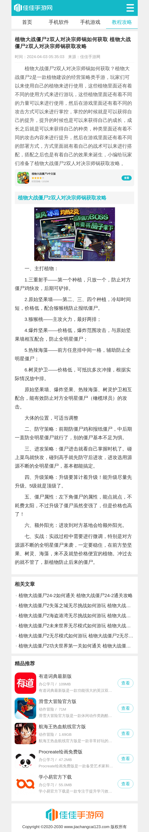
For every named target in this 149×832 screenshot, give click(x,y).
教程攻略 (122, 22)
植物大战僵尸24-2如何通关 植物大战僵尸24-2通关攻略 (76, 595)
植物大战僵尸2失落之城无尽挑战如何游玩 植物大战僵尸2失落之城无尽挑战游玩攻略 (77, 605)
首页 (27, 22)
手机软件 (59, 22)
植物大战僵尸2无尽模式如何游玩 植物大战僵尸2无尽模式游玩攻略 (77, 635)
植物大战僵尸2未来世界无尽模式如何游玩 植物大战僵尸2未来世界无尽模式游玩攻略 (77, 625)
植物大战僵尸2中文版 (44, 173)
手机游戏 (90, 22)
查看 (126, 177)
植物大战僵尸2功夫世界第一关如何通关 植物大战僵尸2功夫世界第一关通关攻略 (77, 645)
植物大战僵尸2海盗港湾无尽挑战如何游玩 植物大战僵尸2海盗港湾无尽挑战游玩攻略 (77, 615)
